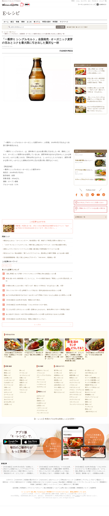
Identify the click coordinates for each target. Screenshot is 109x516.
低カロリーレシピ (90, 392)
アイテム (85, 480)
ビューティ (84, 1)
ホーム (6, 22)
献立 (12, 22)
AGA (60, 484)
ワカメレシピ (23, 390)
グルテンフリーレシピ (91, 397)
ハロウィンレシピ (42, 408)
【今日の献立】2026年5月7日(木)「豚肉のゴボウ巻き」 (23, 300)
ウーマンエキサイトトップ (86, 4)
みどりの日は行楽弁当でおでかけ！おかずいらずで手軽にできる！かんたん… (96, 108)
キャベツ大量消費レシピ (92, 378)
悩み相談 (62, 482)
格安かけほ (37, 482)
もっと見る (37, 324)
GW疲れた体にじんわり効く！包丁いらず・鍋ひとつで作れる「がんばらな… (96, 90)
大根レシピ (7, 387)
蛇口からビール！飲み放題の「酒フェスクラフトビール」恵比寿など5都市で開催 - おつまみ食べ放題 (36, 253)
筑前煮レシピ (58, 380)
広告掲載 (72, 488)
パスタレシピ (73, 385)
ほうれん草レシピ (9, 402)
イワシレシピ (41, 373)
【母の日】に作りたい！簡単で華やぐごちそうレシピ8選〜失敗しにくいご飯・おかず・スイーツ (34, 471)
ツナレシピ (22, 392)
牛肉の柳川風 (79, 161)
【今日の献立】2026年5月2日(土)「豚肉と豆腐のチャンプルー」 (26, 319)
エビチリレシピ (74, 380)
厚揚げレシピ (23, 380)
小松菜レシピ (8, 404)
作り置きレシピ (89, 370)
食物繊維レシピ (89, 394)
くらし (78, 1)
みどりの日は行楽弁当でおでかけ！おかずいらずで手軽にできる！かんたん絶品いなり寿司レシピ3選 (38, 295)
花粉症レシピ (41, 400)
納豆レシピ (22, 385)
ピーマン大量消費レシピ (92, 380)
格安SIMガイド (20, 482)
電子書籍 (75, 484)
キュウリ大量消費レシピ (92, 382)
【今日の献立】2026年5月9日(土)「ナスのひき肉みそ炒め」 (58, 467)
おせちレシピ (41, 396)
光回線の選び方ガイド (31, 480)
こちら (77, 496)
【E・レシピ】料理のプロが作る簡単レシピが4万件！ (54, 419)
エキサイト (102, 4)
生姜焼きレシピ (58, 375)
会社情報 (15, 488)
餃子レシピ (72, 373)
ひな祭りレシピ (41, 403)
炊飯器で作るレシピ (91, 385)
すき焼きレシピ (58, 382)
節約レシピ (88, 399)
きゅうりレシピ (8, 399)
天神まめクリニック (66, 480)
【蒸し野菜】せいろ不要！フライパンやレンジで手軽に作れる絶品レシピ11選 (31, 274)
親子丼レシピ (58, 370)
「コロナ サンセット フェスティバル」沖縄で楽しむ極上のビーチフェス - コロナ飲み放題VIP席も (35, 245)
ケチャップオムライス (82, 180)
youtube (98, 194)
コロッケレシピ (74, 402)
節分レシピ (40, 398)
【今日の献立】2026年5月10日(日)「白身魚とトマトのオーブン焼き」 (25, 467)
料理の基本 (46, 22)
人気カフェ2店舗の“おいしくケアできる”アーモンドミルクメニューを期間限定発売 (30, 469)
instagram (87, 194)
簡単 (23, 22)
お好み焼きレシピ (59, 385)
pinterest (103, 194)
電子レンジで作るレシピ (92, 387)
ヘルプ (56, 488)
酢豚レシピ (72, 370)
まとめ (29, 22)
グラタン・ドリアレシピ (76, 390)
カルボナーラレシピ (75, 392)
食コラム (37, 22)
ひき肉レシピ (8, 378)
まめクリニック (54, 480)
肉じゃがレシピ (58, 378)
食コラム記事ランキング (10, 270)
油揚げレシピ (23, 382)
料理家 (55, 22)
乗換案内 (103, 482)
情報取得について (82, 488)
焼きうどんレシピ (59, 392)
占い (89, 1)
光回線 (29, 482)
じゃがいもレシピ (9, 380)
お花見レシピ (41, 405)
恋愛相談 (69, 482)
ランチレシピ (89, 406)
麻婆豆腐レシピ (74, 375)
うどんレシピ (58, 390)
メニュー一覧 (103, 1)
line (92, 194)
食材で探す (72, 27)
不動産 (32, 484)
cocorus (55, 482)
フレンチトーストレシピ (76, 404)
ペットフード (52, 484)
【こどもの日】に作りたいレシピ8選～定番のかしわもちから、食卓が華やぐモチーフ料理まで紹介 (38, 309)
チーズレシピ (23, 373)
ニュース (95, 482)
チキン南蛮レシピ (59, 387)
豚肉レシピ (7, 373)
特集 (17, 22)
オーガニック (7, 265)
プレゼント (95, 1)
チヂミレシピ (73, 397)
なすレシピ (7, 390)
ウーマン (82, 482)
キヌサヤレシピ (41, 387)
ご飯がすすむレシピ (91, 411)
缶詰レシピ (88, 375)
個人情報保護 (48, 488)
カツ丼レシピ (58, 373)
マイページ (64, 22)
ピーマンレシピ (8, 394)
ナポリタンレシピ (74, 387)
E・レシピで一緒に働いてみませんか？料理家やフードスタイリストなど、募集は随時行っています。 (54, 492)
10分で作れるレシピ (91, 373)
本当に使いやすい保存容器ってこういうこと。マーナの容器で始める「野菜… (96, 80)
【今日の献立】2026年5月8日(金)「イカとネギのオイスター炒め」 (27, 305)
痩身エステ (67, 484)
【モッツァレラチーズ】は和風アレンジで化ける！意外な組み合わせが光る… (96, 99)
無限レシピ (88, 402)
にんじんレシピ (8, 397)
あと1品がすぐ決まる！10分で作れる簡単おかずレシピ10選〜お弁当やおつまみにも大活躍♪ (35, 314)
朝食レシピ (88, 404)
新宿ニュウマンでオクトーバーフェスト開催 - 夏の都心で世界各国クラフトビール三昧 (31, 249)
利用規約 (23, 488)
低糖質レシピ (89, 390)
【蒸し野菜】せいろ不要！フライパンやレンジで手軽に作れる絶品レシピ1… (96, 71)
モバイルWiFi (46, 482)
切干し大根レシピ (24, 387)
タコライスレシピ (74, 399)
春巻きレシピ (73, 378)
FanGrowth (43, 480)
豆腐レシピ (22, 378)
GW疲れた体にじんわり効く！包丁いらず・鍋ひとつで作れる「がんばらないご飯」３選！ (35, 285)
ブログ (92, 480)
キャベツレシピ (8, 385)
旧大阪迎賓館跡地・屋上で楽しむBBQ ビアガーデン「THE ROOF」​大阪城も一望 (30, 257)
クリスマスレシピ (42, 410)
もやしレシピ (8, 392)
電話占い (99, 480)
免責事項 (93, 488)
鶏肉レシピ (7, 375)
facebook (76, 194)
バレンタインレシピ (43, 413)
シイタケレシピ (41, 384)
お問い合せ (64, 488)
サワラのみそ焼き (81, 170)
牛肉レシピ (7, 370)
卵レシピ (22, 370)
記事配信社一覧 (80, 217)
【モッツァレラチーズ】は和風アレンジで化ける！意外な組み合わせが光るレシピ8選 (33, 290)
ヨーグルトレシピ (24, 375)
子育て (73, 1)
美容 (45, 484)
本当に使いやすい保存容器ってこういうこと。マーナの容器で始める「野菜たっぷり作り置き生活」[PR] (39, 280)
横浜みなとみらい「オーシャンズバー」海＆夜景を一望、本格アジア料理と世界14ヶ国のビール (34, 240)
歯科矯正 (39, 484)
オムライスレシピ (74, 382)
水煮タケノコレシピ (43, 370)
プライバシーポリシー (35, 488)
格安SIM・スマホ (8, 482)
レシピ (88, 482)
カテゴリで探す (83, 27)
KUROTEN (18, 480)
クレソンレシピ (41, 382)
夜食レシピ (88, 409)
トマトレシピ (41, 379)
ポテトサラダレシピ (75, 394)
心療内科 (78, 480)
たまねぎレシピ (8, 382)
